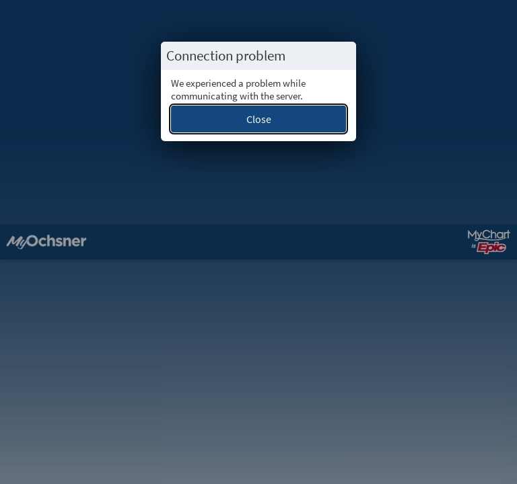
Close (258, 119)
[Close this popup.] (342, 56)
